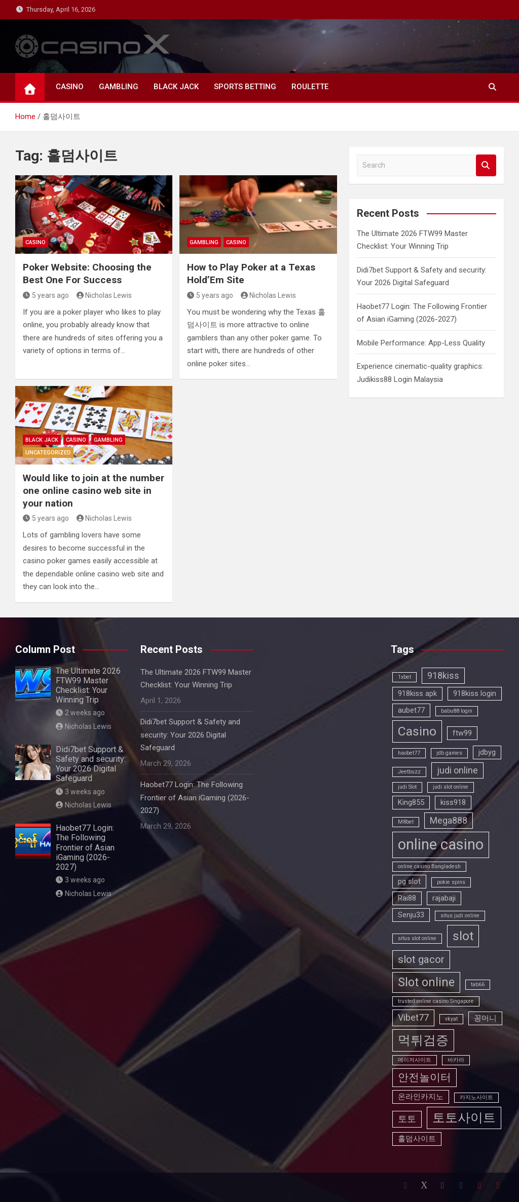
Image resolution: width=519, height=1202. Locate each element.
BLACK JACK (176, 86)
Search (486, 165)
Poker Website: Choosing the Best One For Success (87, 273)
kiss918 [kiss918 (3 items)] (453, 802)
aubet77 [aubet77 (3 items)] (411, 710)
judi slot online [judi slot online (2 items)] (450, 787)
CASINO (70, 86)
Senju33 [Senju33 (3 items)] (411, 914)
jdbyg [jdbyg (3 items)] (487, 752)
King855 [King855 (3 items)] (411, 802)
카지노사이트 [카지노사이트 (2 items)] (476, 1097)
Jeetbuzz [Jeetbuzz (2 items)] (409, 771)
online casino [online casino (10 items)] (441, 844)
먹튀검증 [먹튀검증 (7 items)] (423, 1040)
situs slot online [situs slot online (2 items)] (417, 938)
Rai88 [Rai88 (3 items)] (407, 898)
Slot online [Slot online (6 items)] (426, 982)
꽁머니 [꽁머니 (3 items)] (485, 1018)
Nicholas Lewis (104, 295)
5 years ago (46, 295)
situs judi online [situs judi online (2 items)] (459, 915)
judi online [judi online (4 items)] (457, 770)
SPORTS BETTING (245, 86)
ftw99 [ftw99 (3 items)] (462, 733)
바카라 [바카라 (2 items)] (456, 1060)
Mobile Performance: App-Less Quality (421, 342)
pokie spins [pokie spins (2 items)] (451, 882)
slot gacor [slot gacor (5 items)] (421, 959)
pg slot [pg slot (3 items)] (409, 881)
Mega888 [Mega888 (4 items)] (448, 820)
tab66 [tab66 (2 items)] (478, 984)
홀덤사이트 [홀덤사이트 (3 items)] (417, 1138)
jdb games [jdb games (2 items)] (449, 753)
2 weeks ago (80, 713)
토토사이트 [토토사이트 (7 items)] (464, 1117)
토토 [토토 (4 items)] (407, 1118)
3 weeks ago (80, 792)
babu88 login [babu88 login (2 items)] (456, 711)
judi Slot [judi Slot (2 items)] (407, 787)
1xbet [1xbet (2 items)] (404, 677)
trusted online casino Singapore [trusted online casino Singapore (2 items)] (436, 1001)
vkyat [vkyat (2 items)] (451, 1019)
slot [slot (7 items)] (463, 935)
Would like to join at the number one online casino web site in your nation (93, 490)
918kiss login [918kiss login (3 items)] (474, 693)
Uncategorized (48, 452)
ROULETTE (309, 86)
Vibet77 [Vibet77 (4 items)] (413, 1017)
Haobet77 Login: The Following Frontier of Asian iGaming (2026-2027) (85, 847)
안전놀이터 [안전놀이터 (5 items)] (424, 1077)
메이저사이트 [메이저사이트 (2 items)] (414, 1060)
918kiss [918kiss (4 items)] (443, 675)
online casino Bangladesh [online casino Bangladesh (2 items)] (429, 866)
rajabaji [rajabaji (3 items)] (444, 898)
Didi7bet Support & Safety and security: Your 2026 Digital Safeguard (91, 764)
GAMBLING (118, 86)
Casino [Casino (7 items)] (417, 731)
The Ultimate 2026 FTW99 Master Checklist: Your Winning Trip (88, 685)
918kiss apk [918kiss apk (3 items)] (417, 693)
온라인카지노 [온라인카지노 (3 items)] (420, 1096)
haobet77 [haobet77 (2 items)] (409, 753)
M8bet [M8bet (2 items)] (406, 822)
